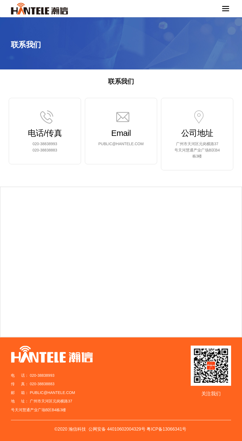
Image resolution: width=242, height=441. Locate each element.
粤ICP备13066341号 (166, 429)
